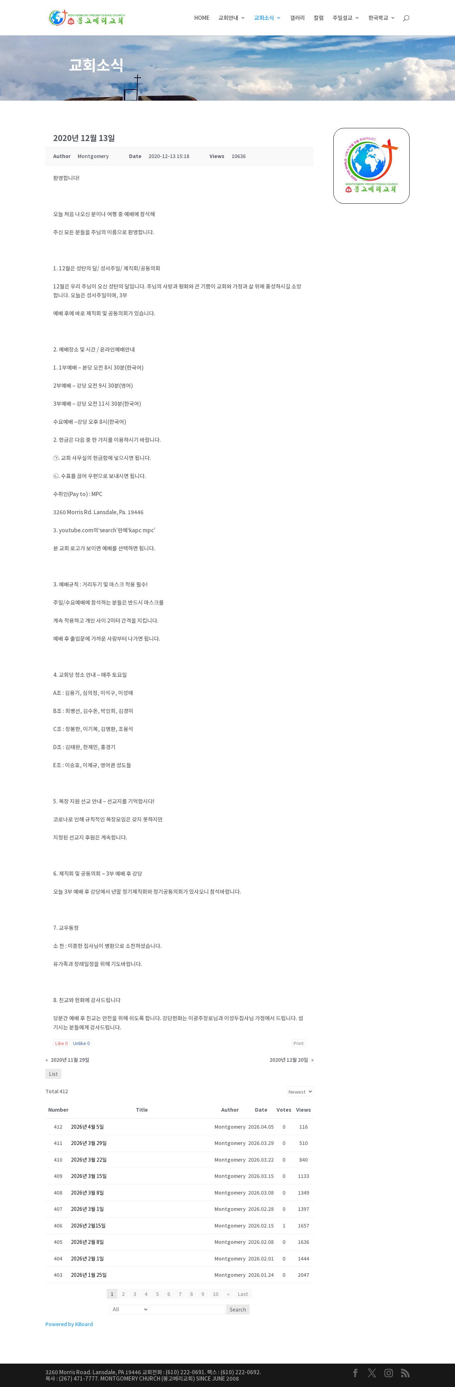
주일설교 (343, 18)
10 (215, 1293)
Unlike (81, 1043)
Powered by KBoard (69, 1323)
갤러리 (297, 18)
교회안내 (228, 18)
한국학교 (378, 18)
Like (61, 1043)
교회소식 (264, 18)
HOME (202, 18)
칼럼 (319, 18)
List (53, 1073)
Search (238, 1309)
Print (299, 1043)
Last (243, 1293)
